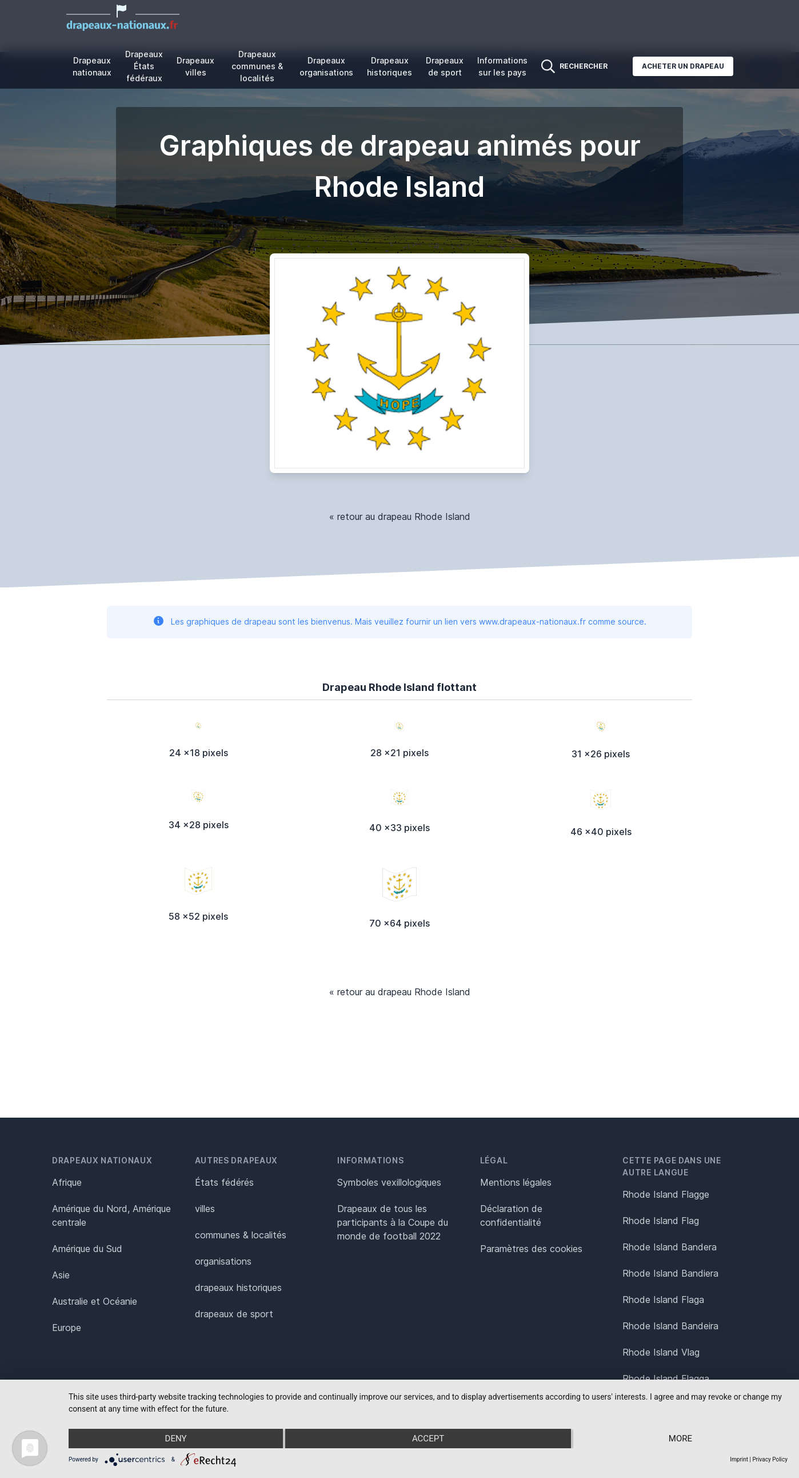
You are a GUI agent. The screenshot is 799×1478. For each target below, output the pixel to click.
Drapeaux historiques (389, 66)
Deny (176, 1438)
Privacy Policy (770, 1459)
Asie (61, 1275)
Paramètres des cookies (531, 1248)
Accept (428, 1438)
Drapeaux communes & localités (257, 66)
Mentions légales (516, 1182)
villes (205, 1208)
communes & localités (240, 1235)
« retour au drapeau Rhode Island (399, 516)
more (680, 1438)
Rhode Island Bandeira (670, 1326)
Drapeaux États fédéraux (144, 66)
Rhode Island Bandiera (670, 1273)
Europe (66, 1327)
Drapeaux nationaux (92, 66)
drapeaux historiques (238, 1287)
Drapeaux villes (195, 66)
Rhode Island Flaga (663, 1299)
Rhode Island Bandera (669, 1247)
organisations (223, 1261)
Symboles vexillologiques (389, 1182)
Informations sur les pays (502, 66)
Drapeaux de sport (445, 66)
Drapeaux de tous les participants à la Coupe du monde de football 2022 (392, 1222)
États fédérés (224, 1182)
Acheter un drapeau (683, 66)
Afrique (67, 1182)
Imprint (739, 1459)
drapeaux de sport (234, 1314)
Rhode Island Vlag (661, 1352)
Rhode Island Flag (660, 1220)
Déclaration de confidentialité (511, 1215)
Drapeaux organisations (326, 66)
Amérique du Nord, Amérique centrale (111, 1215)
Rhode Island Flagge (665, 1194)
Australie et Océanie (94, 1301)
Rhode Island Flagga (665, 1378)
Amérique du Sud (87, 1248)
